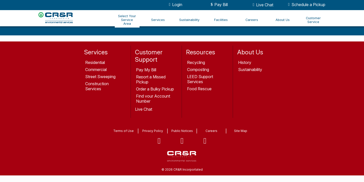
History (244, 62)
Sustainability (189, 20)
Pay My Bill (146, 69)
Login (174, 4)
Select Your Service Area (127, 20)
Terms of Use (123, 131)
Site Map (240, 131)
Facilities (221, 20)
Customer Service (313, 20)
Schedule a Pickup (305, 4)
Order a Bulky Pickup (155, 89)
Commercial (96, 69)
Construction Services (97, 86)
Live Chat (262, 4)
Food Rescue (199, 88)
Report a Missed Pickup (151, 79)
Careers (251, 20)
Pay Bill (218, 4)
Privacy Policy (152, 131)
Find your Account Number (153, 99)
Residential (95, 62)
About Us (283, 20)
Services (158, 20)
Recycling (196, 62)
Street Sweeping (100, 76)
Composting (198, 69)
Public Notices (182, 131)
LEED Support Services (200, 79)
